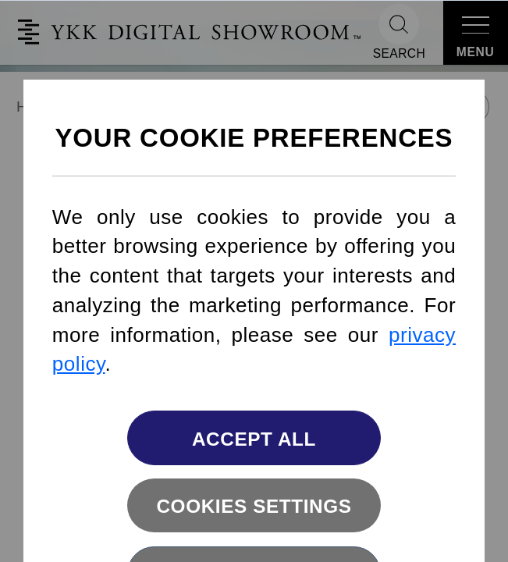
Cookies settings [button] (253, 506)
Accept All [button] (254, 439)
